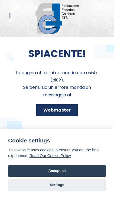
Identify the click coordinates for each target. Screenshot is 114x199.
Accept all (57, 171)
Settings (57, 185)
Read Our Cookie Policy (50, 156)
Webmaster (57, 110)
